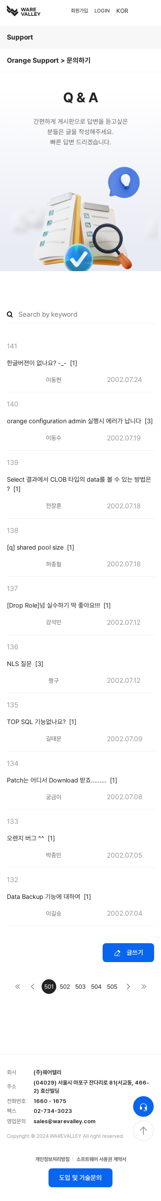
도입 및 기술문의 (80, 1178)
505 (112, 986)
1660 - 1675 (49, 1101)
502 (65, 986)
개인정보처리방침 (52, 1159)
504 (96, 986)
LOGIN (102, 11)
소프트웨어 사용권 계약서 (101, 1159)
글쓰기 (128, 953)
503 (80, 986)
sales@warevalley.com (64, 1121)
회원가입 (79, 11)
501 (49, 986)
